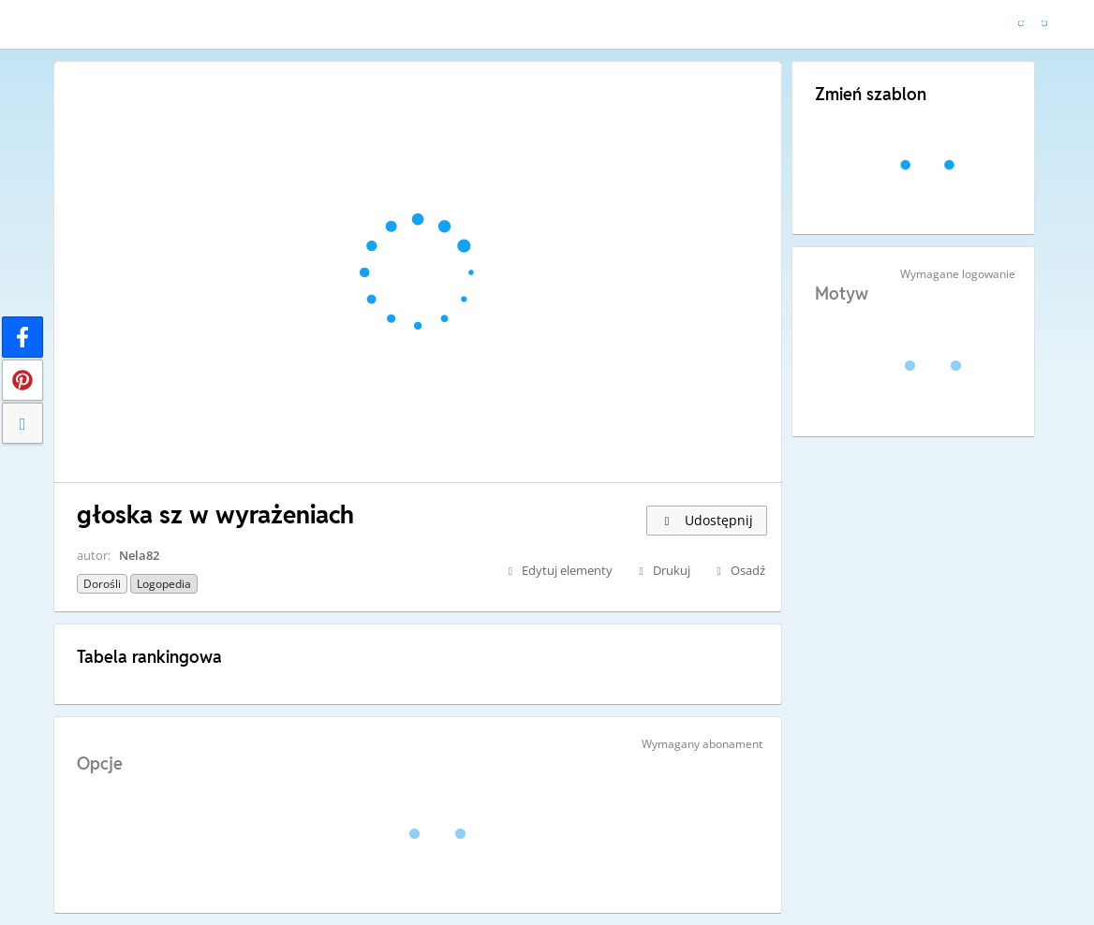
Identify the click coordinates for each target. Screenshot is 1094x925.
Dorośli (102, 584)
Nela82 (139, 555)
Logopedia (164, 584)
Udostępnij (706, 520)
